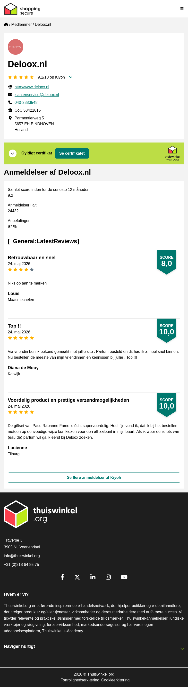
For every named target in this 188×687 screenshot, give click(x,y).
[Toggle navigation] (182, 8)
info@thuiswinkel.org (22, 556)
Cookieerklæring (115, 680)
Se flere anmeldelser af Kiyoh (94, 477)
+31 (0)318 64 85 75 (21, 564)
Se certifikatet (72, 153)
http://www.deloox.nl (32, 87)
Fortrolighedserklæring (79, 680)
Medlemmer (21, 24)
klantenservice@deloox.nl (37, 95)
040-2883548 (26, 102)
